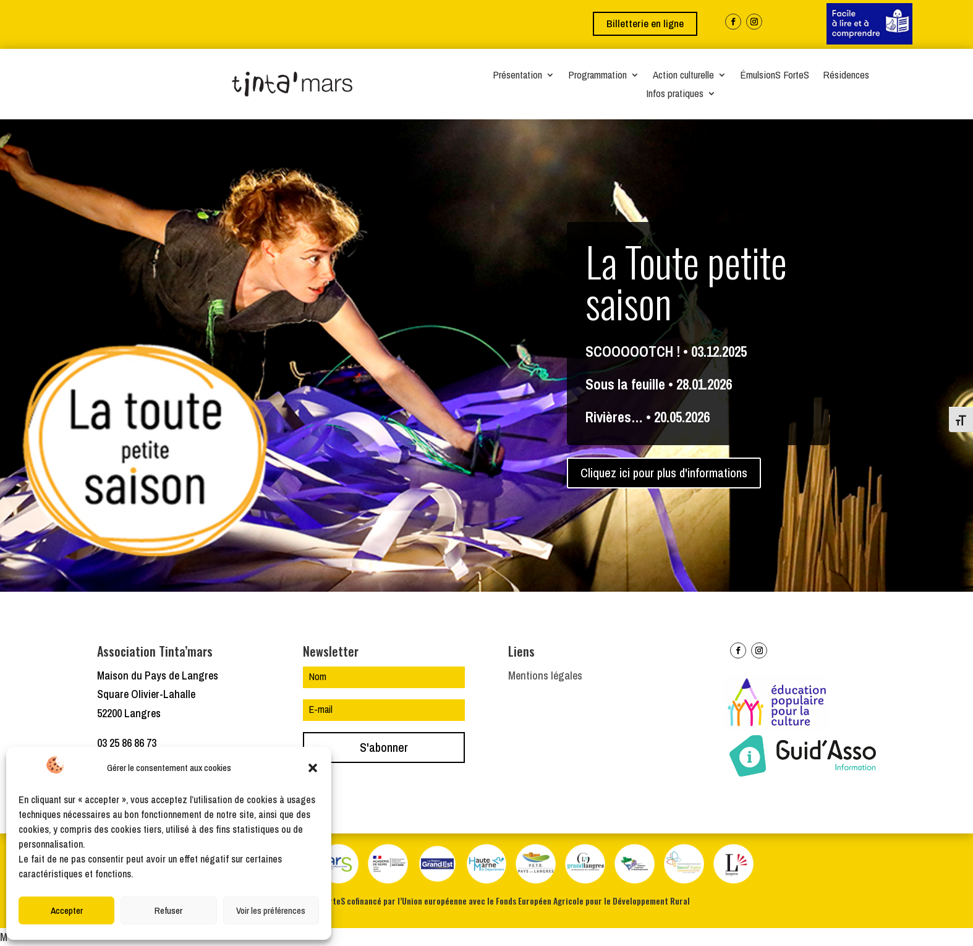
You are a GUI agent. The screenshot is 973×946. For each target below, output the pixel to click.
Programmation (597, 76)
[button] (313, 768)
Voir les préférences (270, 910)
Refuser (168, 910)
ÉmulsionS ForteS (774, 76)
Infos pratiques (674, 94)
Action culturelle (683, 76)
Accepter (67, 910)
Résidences (846, 76)
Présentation (517, 76)
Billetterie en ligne (645, 23)
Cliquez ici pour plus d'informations (663, 479)
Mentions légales (545, 675)
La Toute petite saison (686, 288)
